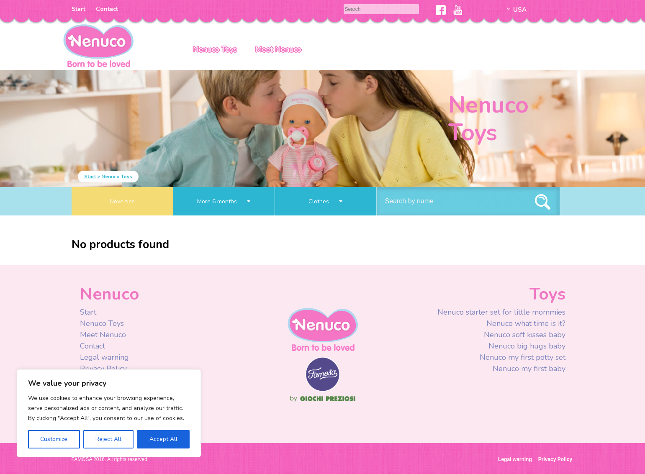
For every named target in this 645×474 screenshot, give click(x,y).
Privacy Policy (104, 369)
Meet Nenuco (278, 49)
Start (78, 9)
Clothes (325, 201)
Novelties (122, 201)
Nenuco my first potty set (522, 357)
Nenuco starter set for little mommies (501, 312)
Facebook (441, 10)
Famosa (322, 389)
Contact (107, 9)
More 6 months (223, 201)
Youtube (457, 10)
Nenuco (323, 329)
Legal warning (104, 357)
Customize (53, 439)
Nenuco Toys (215, 49)
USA (520, 9)
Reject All (108, 439)
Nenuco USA (98, 45)
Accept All (163, 439)
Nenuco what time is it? (525, 323)
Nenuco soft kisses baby (524, 335)
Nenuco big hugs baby (526, 346)
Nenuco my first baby (529, 369)
